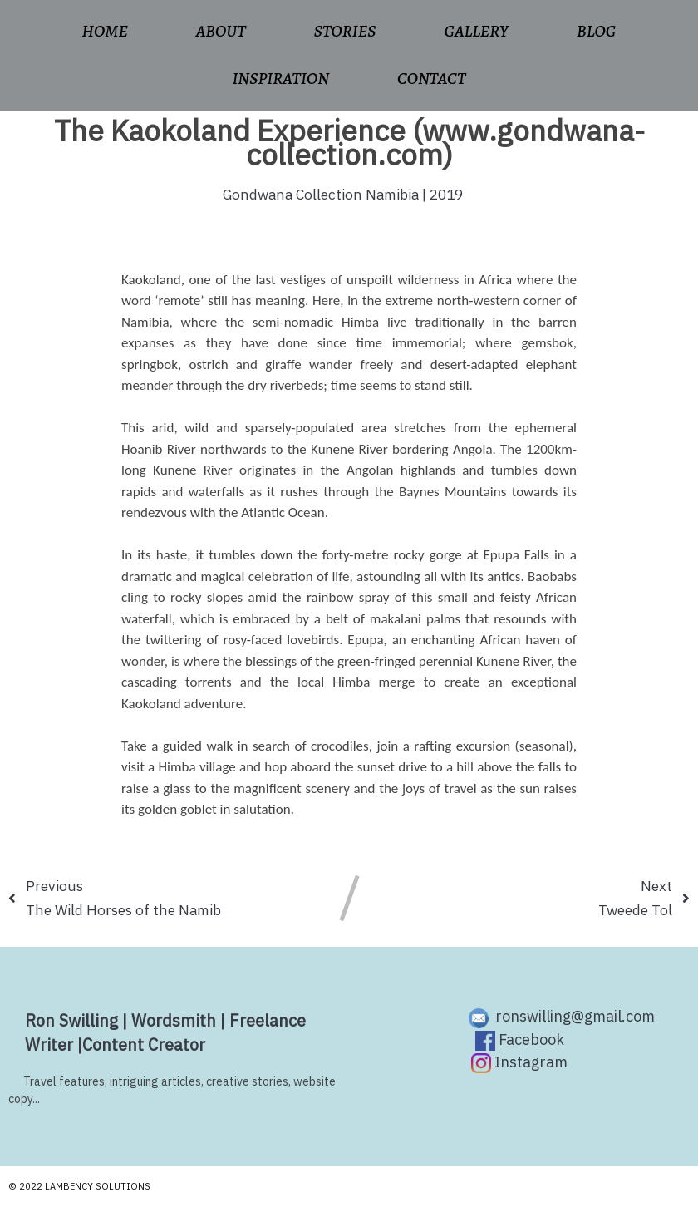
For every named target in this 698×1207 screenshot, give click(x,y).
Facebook (519, 1040)
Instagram (519, 1062)
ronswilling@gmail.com (562, 1017)
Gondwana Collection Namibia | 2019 (343, 194)
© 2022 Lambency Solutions (79, 1186)
